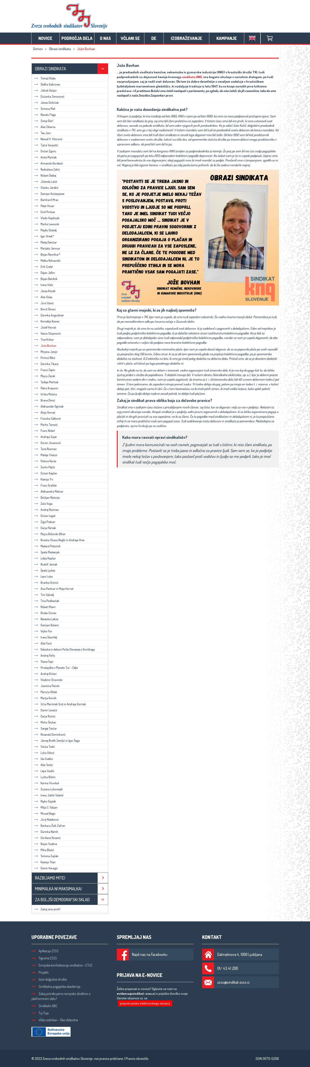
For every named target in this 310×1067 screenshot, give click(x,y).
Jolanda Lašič (45, 181)
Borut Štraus (45, 309)
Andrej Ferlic (44, 655)
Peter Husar (44, 206)
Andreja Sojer (45, 437)
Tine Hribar (44, 339)
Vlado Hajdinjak (46, 218)
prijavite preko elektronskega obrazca (145, 1003)
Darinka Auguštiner (49, 315)
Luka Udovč (44, 753)
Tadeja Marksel (46, 382)
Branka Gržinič (46, 582)
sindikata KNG (192, 77)
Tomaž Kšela (45, 78)
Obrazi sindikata (60, 49)
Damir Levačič (45, 710)
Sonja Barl (43, 121)
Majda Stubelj (45, 230)
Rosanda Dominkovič (50, 734)
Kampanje (226, 38)
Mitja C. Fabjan (46, 807)
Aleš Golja (43, 297)
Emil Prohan (44, 212)
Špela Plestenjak (47, 552)
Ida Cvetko (43, 759)
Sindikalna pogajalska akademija (55, 986)
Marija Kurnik (45, 698)
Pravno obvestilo (137, 1058)
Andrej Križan (45, 674)
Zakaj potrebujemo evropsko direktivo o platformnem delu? (61, 996)
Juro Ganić (44, 303)
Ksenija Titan (45, 862)
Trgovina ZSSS (44, 958)
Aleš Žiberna (44, 127)
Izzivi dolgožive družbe (49, 979)
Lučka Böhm (45, 777)
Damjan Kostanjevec (49, 194)
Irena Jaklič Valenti (48, 795)
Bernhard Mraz (46, 200)
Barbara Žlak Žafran (49, 825)
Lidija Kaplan (45, 558)
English (252, 38)
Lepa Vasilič (44, 771)
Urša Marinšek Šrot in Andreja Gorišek (60, 704)
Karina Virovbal (46, 783)
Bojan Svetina (45, 844)
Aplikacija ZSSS (44, 951)
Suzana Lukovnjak (48, 789)
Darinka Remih (46, 832)
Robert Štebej (45, 175)
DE (153, 38)
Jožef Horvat (45, 327)
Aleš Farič (43, 643)
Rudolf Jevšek (45, 564)
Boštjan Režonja (47, 497)
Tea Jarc (42, 133)
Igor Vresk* (44, 236)
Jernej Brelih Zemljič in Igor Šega (57, 740)
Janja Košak (45, 291)
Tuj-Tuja (40, 1013)
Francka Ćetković (47, 418)
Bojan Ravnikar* (47, 254)
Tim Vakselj (44, 595)
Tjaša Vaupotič (46, 145)
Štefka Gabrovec (47, 84)
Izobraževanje (186, 38)
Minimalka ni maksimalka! (58, 888)
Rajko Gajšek (45, 801)
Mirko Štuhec (45, 722)
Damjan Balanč (46, 625)
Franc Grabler (45, 485)
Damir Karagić (46, 868)
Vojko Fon (43, 631)
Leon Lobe (43, 576)
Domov (38, 49)
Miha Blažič (44, 850)
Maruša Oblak (45, 692)
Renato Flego (45, 115)
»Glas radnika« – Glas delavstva (54, 1020)
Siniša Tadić (44, 746)
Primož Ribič (44, 358)
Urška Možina (45, 394)
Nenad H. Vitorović (48, 139)
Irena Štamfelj (45, 637)
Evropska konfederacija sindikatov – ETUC (61, 965)
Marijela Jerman (47, 248)
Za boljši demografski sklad (62, 899)
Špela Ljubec (44, 570)
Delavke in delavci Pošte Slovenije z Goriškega (64, 649)
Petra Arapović (46, 388)
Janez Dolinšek (46, 102)
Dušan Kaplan (45, 473)
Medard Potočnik (47, 546)
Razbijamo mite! (50, 878)
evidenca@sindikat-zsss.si (136, 993)
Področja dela (76, 38)
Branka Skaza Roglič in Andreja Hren (59, 540)
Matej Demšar (45, 242)
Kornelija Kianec (46, 321)
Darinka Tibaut (46, 364)
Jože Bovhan (45, 345)
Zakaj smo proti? (47, 909)
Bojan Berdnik (46, 279)
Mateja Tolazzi (45, 455)
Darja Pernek (45, 528)
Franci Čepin (44, 370)
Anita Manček (45, 157)
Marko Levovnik (46, 224)
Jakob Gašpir (45, 90)
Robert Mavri (45, 607)
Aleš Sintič (43, 765)
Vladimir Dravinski (48, 680)
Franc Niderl (44, 430)
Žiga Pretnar (44, 522)
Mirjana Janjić (46, 351)
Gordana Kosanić (47, 838)
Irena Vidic (43, 285)
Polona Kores (45, 461)
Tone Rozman (45, 449)
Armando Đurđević (48, 163)
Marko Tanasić (46, 424)
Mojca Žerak (44, 376)
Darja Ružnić (45, 716)
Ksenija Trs (43, 479)
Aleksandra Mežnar (48, 491)
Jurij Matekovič (46, 819)
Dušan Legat (44, 516)
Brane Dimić (44, 400)
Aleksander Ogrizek (49, 406)
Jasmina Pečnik (46, 686)
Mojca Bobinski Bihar (50, 534)
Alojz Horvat (45, 412)
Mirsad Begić (45, 813)
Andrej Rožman (46, 509)
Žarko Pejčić (44, 467)
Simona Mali (44, 108)
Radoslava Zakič (47, 169)
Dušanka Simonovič (49, 96)
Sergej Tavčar (45, 728)
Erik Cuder (43, 266)
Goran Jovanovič (47, 443)
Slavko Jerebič (46, 187)
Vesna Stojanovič (47, 333)
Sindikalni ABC (44, 1006)
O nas (105, 38)
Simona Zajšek (46, 856)
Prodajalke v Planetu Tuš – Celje (56, 667)
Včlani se (130, 38)
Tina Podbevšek (46, 601)
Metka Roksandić (47, 260)
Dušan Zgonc (45, 151)
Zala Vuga (43, 503)
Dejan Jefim (44, 273)
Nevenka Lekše (46, 619)
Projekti (40, 972)
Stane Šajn (43, 661)
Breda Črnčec (45, 613)
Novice (45, 38)
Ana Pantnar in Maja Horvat (53, 588)
